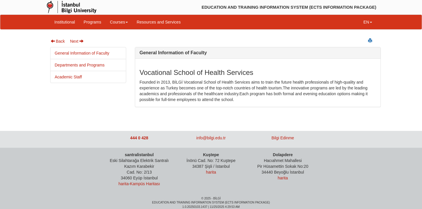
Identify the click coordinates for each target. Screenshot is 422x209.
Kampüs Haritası (145, 183)
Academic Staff (68, 77)
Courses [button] (119, 22)
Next (77, 41)
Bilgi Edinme (282, 138)
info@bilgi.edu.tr (211, 138)
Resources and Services (159, 22)
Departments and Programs (80, 65)
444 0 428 (139, 138)
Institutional (65, 22)
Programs (92, 22)
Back (58, 41)
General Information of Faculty (82, 53)
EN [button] (367, 22)
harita (123, 183)
